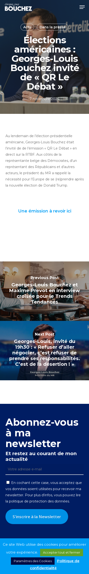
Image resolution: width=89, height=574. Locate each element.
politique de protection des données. (39, 501)
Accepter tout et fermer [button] (61, 552)
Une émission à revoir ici (44, 211)
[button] (82, 7)
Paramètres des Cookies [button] (33, 561)
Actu (27, 27)
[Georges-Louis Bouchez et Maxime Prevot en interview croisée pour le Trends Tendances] (44, 291)
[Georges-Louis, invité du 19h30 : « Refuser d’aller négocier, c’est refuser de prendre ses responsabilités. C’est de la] (44, 350)
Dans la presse (53, 27)
